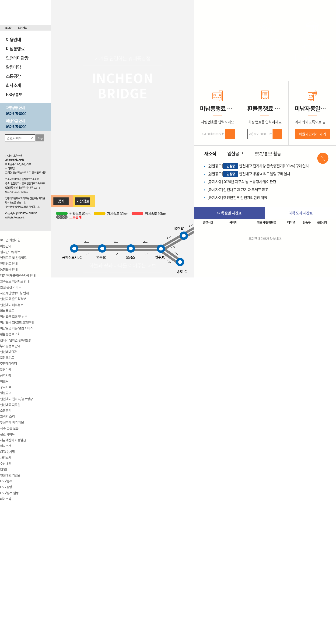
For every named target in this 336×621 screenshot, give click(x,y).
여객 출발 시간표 (229, 213)
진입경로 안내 (9, 263)
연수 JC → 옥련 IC (172, 244)
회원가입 (22, 28)
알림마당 (13, 67)
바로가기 (323, 158)
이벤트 (4, 381)
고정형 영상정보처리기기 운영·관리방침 (25, 172)
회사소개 (13, 85)
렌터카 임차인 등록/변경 (15, 340)
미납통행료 (15, 48)
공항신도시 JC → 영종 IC (88, 250)
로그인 (8, 28)
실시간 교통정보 (10, 251)
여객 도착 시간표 (300, 213)
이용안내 (13, 39)
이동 (40, 138)
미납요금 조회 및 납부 (13, 316)
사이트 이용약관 (13, 156)
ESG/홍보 (14, 94)
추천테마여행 (8, 363)
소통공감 (13, 76)
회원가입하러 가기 (312, 134)
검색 (230, 134)
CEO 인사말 (7, 451)
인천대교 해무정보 (11, 304)
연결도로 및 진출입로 (13, 257)
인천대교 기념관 (10, 475)
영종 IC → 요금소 (116, 250)
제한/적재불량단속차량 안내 (17, 275)
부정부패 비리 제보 (12, 422)
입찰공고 (5, 392)
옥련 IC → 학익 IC (192, 232)
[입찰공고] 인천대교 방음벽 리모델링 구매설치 (249, 173)
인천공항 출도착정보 (13, 298)
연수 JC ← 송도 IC (172, 254)
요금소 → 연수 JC (146, 250)
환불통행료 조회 (10, 334)
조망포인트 (7, 357)
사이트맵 (9, 168)
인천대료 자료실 (10, 404)
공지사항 (5, 375)
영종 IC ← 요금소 (116, 246)
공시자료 (5, 387)
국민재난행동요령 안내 (14, 293)
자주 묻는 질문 (9, 428)
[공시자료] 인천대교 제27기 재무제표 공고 (238, 189)
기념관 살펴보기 (312, 57)
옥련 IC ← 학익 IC (192, 229)
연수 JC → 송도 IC (169, 257)
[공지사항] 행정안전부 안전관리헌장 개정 (237, 197)
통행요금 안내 (9, 269)
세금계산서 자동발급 (13, 440)
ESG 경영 (6, 486)
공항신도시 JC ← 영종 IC (88, 246)
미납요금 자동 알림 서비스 (16, 328)
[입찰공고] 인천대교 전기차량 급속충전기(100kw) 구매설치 (258, 165)
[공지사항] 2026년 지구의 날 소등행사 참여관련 (242, 181)
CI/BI (3, 469)
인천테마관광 (17, 58)
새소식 (210, 153)
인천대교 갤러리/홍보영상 (16, 398)
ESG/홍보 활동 (9, 493)
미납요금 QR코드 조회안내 (17, 322)
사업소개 (5, 457)
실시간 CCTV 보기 (265, 64)
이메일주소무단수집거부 (18, 164)
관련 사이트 (7, 434)
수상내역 (5, 463)
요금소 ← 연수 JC (146, 246)
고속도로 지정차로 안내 (14, 281)
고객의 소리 (7, 416)
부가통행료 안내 (10, 346)
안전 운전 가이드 (10, 287)
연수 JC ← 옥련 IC (171, 241)
